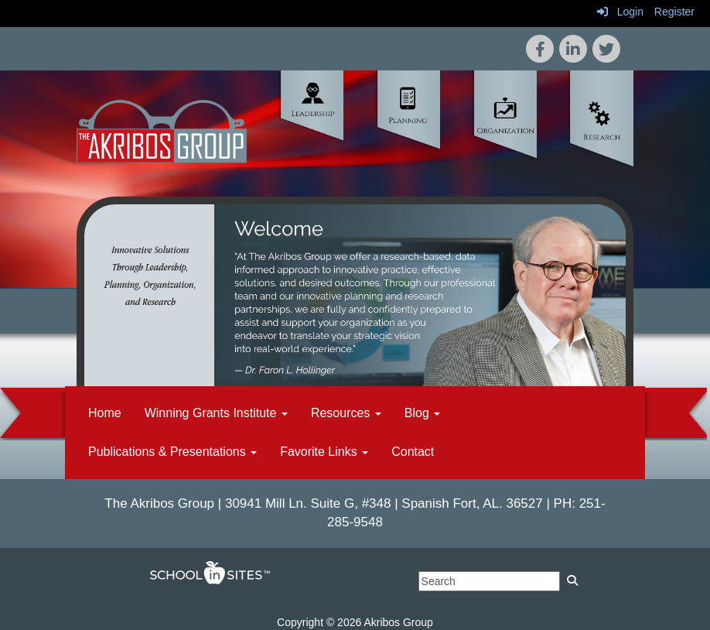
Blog (422, 412)
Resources (346, 412)
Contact (412, 451)
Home (104, 412)
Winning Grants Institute (216, 412)
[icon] (606, 49)
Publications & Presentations (172, 451)
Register (674, 11)
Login (620, 11)
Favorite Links (324, 451)
